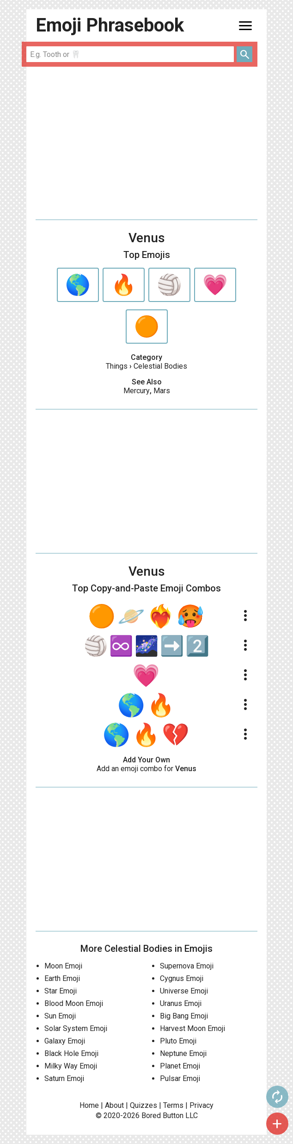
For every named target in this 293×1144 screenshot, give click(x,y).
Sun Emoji (60, 1016)
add (277, 1123)
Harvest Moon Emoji (192, 1028)
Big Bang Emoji (184, 1016)
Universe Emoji (184, 991)
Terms (173, 1105)
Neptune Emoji (183, 1053)
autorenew (277, 1097)
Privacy (201, 1105)
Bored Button (162, 1115)
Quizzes (143, 1105)
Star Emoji (60, 991)
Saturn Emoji (64, 1078)
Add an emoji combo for (146, 768)
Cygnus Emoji (181, 978)
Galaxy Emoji (64, 1041)
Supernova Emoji (187, 966)
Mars (161, 390)
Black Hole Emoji (71, 1053)
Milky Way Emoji (70, 1066)
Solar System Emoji (75, 1028)
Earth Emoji (62, 978)
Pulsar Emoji (180, 1078)
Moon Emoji (63, 966)
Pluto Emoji (178, 1041)
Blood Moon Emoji (73, 1003)
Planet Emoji (180, 1066)
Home (89, 1105)
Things (117, 366)
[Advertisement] (146, 143)
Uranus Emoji (180, 1003)
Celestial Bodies (160, 366)
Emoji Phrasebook (110, 25)
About (114, 1105)
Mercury (136, 390)
